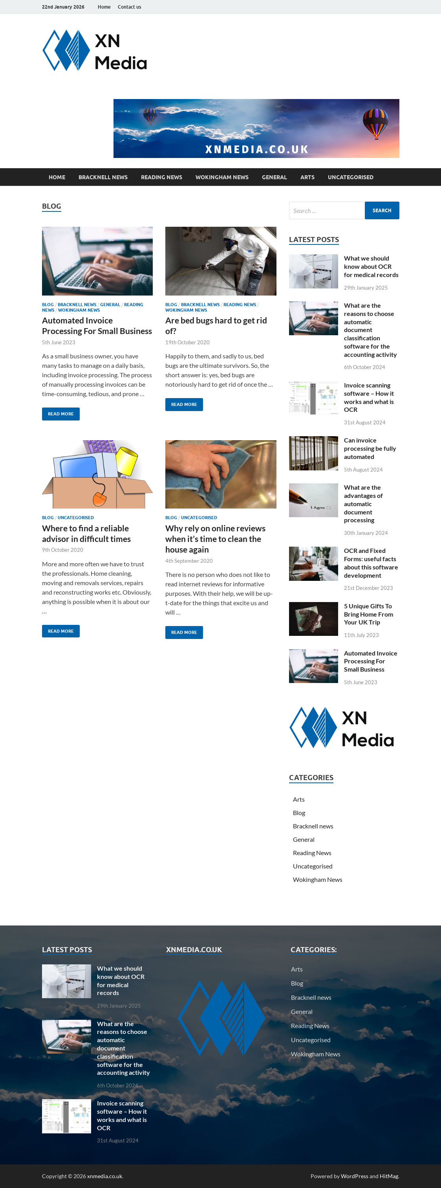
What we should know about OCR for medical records (371, 266)
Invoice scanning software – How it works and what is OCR (369, 397)
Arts (307, 177)
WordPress (354, 1176)
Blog (48, 304)
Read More (58, 412)
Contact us (129, 7)
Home (104, 7)
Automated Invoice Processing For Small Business (370, 661)
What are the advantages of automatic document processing (363, 503)
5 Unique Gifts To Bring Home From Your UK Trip (368, 614)
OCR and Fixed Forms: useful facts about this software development (371, 562)
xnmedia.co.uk (104, 1176)
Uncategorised (350, 177)
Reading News (161, 177)
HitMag (389, 1176)
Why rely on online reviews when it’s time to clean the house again (215, 539)
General (274, 177)
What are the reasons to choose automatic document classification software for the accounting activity (370, 329)
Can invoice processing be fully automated (370, 448)
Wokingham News (222, 177)
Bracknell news (103, 177)
